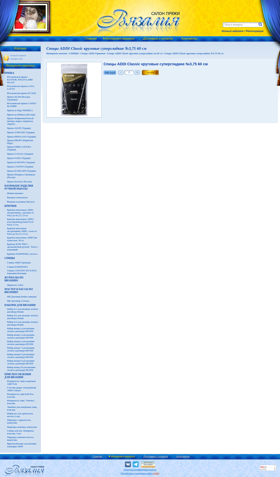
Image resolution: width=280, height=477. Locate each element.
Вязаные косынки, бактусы (21, 201)
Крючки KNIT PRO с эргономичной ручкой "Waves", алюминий (23, 247)
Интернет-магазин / (57, 53)
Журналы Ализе (15, 285)
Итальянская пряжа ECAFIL (21, 93)
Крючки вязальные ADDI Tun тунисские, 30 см (22, 239)
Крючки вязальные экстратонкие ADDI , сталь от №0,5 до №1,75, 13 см (22, 231)
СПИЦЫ (9, 258)
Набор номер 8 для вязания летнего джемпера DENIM (20, 355)
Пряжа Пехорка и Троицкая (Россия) (21, 176)
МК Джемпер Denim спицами (21, 296)
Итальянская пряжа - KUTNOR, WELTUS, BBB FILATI (20, 80)
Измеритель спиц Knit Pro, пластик (20, 395)
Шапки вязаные (15, 193)
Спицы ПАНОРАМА (17, 267)
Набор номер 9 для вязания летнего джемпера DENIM (20, 362)
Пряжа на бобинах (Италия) (21, 114)
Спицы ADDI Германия (19, 262)
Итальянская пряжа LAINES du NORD (21, 104)
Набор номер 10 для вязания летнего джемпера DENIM (21, 368)
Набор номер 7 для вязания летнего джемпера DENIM (20, 349)
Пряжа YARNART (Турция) (21, 132)
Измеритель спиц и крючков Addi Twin (21, 382)
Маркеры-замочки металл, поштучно (20, 438)
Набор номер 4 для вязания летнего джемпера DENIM (20, 330)
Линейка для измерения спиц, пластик (22, 408)
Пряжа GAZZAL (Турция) (20, 154)
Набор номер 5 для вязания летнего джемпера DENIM (20, 336)
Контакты (189, 38)
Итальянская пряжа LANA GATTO (20, 87)
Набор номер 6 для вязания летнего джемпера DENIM (20, 342)
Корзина (20, 48)
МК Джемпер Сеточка (18, 301)
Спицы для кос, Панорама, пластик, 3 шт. (20, 432)
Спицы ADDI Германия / (93, 53)
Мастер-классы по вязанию (18, 291)
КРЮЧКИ (10, 206)
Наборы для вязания (20, 305)
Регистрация (254, 31)
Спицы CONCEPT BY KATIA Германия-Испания (22, 272)
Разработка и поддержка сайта (140, 473)
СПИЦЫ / (74, 53)
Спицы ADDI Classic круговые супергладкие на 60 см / (135, 53)
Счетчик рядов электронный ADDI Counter (21, 389)
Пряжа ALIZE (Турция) (19, 128)
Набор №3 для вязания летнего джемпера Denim (22, 323)
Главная (91, 38)
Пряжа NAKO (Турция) (19, 158)
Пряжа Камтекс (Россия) (19, 181)
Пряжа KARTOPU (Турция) (21, 162)
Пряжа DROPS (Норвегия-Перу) (20, 141)
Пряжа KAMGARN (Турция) (21, 171)
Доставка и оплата (158, 38)
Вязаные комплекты (17, 197)
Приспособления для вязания (17, 376)
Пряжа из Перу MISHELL (20, 110)
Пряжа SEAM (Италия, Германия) (18, 98)
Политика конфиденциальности (140, 469)
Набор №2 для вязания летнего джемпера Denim (22, 317)
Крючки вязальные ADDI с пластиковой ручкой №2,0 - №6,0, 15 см (21, 222)
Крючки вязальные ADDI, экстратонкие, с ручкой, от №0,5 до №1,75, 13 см (20, 213)
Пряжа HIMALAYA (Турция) (21, 136)
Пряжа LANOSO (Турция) (20, 166)
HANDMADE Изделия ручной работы (18, 187)
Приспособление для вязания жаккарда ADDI (21, 445)
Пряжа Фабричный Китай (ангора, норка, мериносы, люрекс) (20, 121)
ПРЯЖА (9, 73)
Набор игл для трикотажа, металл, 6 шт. (20, 415)
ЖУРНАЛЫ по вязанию (13, 279)
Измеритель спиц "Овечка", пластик (21, 402)
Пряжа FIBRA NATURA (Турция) (19, 148)
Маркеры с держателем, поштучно (19, 421)
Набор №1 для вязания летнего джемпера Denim (22, 310)
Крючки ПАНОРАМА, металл (22, 254)
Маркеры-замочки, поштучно (22, 427)
